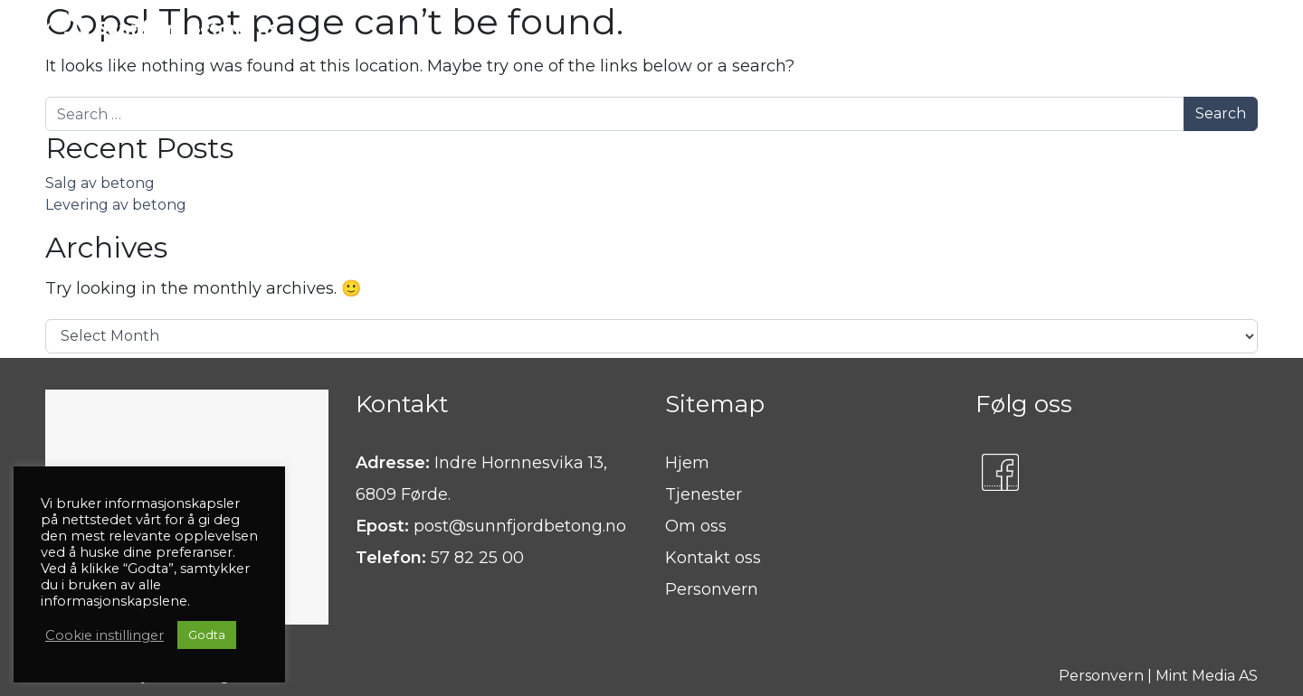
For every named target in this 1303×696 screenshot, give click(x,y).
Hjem (687, 463)
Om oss (696, 526)
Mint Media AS (1207, 675)
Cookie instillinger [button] (104, 635)
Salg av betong (100, 183)
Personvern (711, 589)
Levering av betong (115, 204)
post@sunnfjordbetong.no (520, 526)
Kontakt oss (713, 558)
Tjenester (703, 494)
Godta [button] (206, 634)
